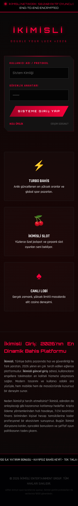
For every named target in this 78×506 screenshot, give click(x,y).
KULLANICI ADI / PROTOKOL (29, 63)
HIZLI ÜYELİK (16, 123)
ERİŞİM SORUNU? (60, 123)
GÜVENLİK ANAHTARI (24, 85)
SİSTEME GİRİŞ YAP (39, 111)
